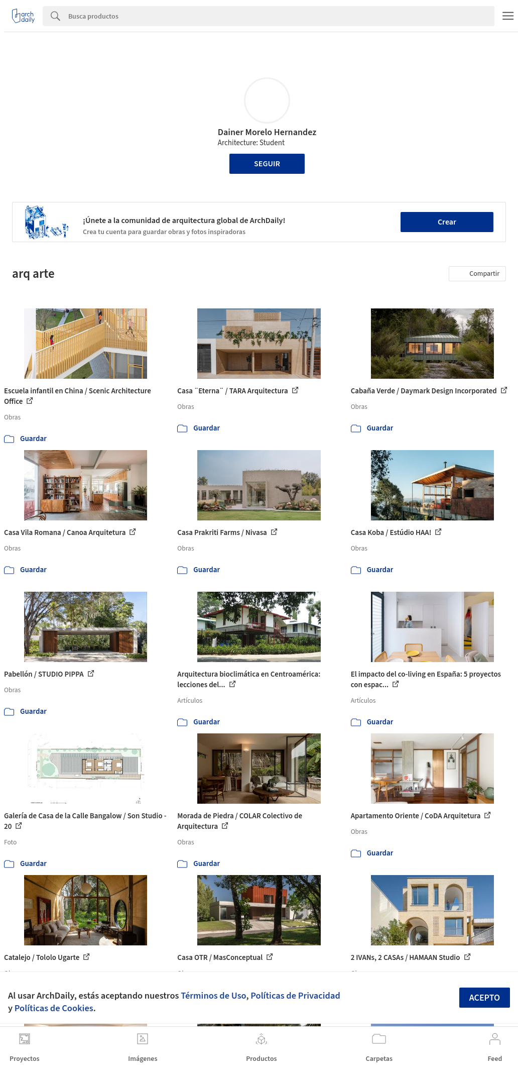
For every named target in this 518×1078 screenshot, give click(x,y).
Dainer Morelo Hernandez (267, 132)
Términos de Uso (213, 995)
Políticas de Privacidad (295, 995)
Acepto (484, 998)
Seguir (267, 163)
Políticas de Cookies (54, 1008)
